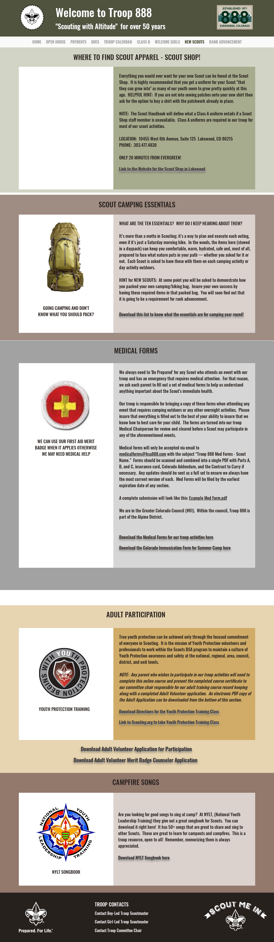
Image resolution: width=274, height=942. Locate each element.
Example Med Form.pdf (208, 498)
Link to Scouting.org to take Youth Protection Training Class (169, 722)
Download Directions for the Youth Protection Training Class (169, 711)
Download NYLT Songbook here (144, 857)
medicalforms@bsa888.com (142, 454)
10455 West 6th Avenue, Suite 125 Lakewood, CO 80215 (186, 138)
